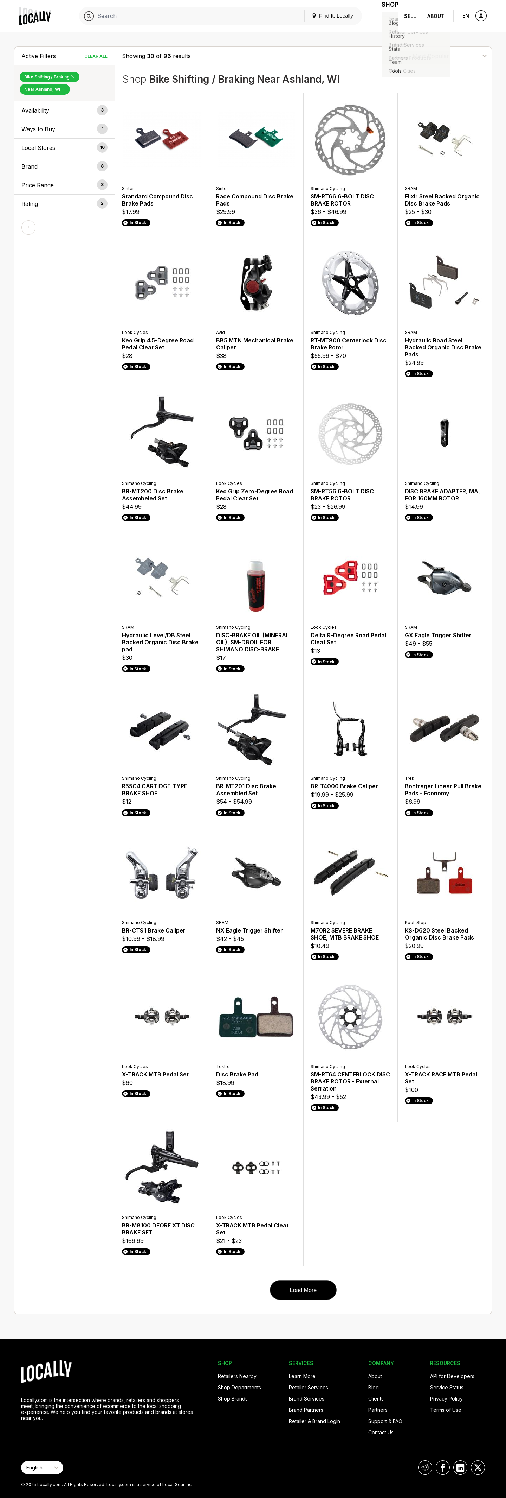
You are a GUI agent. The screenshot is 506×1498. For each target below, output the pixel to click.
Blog (373, 1387)
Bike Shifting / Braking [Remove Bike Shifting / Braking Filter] (49, 77)
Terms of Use (445, 1410)
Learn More (302, 1376)
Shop (386, 16)
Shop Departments (239, 1387)
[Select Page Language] (42, 1467)
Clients (376, 1399)
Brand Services (306, 1399)
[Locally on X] (478, 1467)
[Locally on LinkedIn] (460, 1467)
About (436, 16)
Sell (410, 16)
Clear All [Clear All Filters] (96, 56)
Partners (378, 1410)
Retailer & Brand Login (314, 1421)
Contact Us (381, 1432)
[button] (64, 110)
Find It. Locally (324, 16)
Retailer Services (308, 1387)
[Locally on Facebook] (443, 1467)
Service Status (446, 1387)
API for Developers (452, 1376)
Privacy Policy (446, 1399)
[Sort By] (449, 55)
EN (465, 16)
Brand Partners (306, 1410)
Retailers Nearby (237, 1376)
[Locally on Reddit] (425, 1467)
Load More (303, 1290)
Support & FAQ (385, 1421)
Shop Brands (233, 1399)
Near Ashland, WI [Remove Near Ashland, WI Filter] (44, 89)
